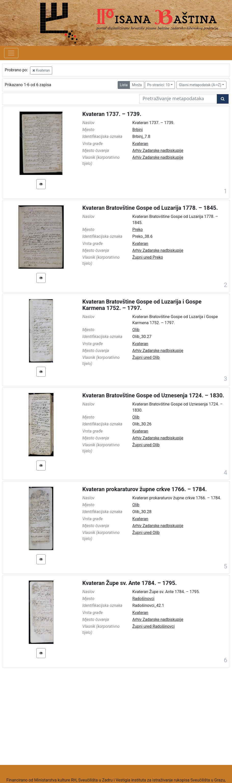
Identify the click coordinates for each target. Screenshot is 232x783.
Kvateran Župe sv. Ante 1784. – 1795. (129, 583)
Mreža (137, 85)
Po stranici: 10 (158, 85)
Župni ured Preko (147, 257)
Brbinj (137, 129)
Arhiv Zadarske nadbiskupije (157, 150)
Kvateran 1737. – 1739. (111, 114)
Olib (136, 329)
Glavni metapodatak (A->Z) (200, 85)
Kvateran (41, 70)
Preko (137, 229)
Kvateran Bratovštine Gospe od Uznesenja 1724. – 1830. (153, 395)
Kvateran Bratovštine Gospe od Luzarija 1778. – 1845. (150, 208)
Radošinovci (143, 598)
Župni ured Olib (146, 357)
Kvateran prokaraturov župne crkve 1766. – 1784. (144, 489)
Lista (124, 85)
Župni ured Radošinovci (153, 626)
